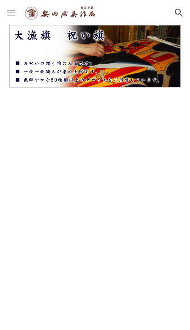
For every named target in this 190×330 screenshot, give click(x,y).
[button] (11, 12)
